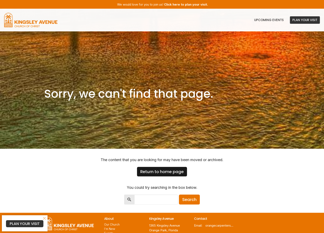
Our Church (112, 224)
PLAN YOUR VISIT (304, 20)
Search (189, 199)
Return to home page (162, 172)
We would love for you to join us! (162, 4)
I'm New (109, 229)
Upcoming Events (269, 20)
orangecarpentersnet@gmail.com (220, 225)
